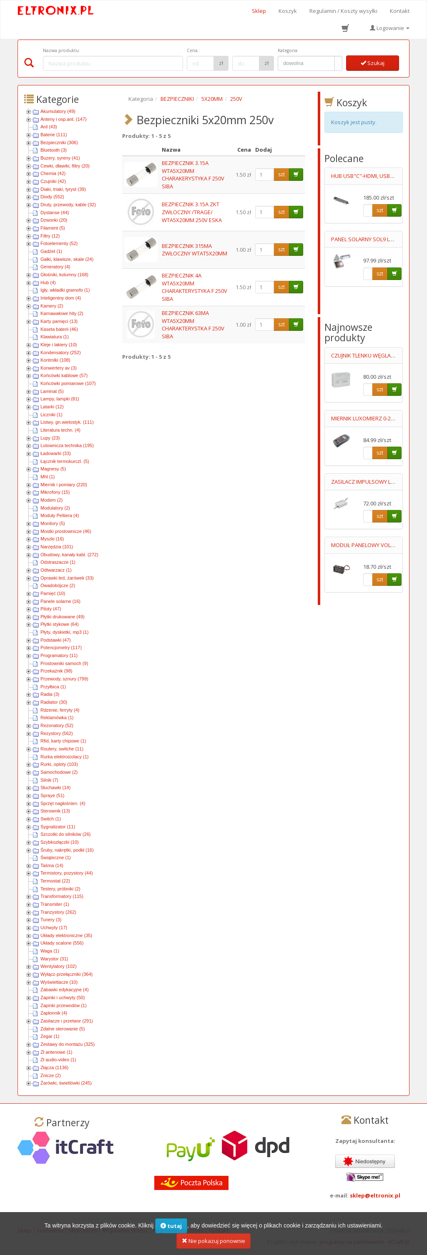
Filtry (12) (50, 235)
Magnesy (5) (53, 468)
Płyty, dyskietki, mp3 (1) (64, 632)
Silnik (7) (49, 780)
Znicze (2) (50, 1075)
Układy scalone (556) (61, 942)
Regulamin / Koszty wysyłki (343, 11)
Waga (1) (49, 950)
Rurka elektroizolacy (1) (64, 756)
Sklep (259, 11)
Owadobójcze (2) (57, 585)
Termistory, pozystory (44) (66, 872)
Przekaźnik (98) (56, 670)
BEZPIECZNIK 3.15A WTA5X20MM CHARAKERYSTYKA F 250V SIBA (193, 174)
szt (281, 174)
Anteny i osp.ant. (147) (63, 119)
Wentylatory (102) (58, 966)
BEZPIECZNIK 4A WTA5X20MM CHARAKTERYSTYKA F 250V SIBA (194, 287)
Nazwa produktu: (61, 50)
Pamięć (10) (52, 593)
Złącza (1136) (54, 1067)
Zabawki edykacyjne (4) (64, 989)
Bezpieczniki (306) (59, 142)
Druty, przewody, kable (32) (68, 204)
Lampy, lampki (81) (59, 398)
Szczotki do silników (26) (65, 834)
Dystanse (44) (54, 212)
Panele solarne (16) (60, 601)
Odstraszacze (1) (57, 562)
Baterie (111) (53, 134)
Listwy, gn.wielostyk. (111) (67, 422)
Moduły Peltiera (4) (59, 515)
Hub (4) (48, 282)
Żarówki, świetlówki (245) (66, 1082)
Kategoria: (288, 50)
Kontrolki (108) (55, 360)
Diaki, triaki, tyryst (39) (63, 189)
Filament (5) (52, 227)
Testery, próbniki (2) (60, 888)
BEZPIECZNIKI (177, 98)
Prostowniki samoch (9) (64, 663)
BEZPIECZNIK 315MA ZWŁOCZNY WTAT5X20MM (194, 250)
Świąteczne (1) (55, 857)
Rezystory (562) (56, 733)
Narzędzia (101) (56, 546)
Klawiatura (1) (54, 336)
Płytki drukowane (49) (62, 616)
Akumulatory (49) (57, 111)
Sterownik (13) (55, 810)
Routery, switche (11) (61, 748)
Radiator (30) (53, 702)
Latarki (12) (52, 406)
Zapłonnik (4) (53, 1012)
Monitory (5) (52, 523)
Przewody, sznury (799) (64, 678)
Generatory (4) (55, 266)
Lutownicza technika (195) (67, 445)
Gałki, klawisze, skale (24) (66, 259)
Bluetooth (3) (53, 150)
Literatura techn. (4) (60, 430)
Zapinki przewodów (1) (63, 1005)
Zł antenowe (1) (56, 1052)
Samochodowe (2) (59, 772)
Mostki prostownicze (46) (65, 531)
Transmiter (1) (54, 904)
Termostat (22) (55, 880)
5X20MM (212, 98)
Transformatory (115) (61, 896)
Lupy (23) (50, 437)
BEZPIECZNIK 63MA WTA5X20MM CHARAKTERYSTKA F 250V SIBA (193, 324)
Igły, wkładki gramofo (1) (65, 290)
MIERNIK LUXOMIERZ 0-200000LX (371, 418)
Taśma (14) (51, 865)
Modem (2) (51, 500)
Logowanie (389, 28)
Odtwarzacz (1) (56, 570)
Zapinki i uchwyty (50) (62, 997)
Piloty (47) (50, 608)
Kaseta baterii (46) (59, 329)
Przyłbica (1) (53, 686)
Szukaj (372, 63)
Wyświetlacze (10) (59, 982)
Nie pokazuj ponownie (213, 1245)
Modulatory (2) (55, 507)
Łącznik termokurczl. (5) (64, 461)
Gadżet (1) (51, 251)
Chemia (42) (53, 173)
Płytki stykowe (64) (59, 624)
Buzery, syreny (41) (60, 157)
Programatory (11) (59, 655)
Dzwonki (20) (53, 220)
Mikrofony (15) (55, 492)
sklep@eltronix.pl (375, 1195)
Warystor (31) (54, 958)
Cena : (193, 50)
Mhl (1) (47, 476)
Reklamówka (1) (56, 717)
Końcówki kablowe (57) (64, 375)
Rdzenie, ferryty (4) (60, 710)
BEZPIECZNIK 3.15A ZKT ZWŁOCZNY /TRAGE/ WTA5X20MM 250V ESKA (192, 211)
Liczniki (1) (51, 414)
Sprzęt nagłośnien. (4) (62, 803)
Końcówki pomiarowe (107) (68, 383)
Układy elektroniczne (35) (66, 935)
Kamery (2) (51, 305)
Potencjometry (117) (61, 647)
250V (236, 98)
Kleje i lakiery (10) (58, 344)
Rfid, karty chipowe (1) (63, 740)
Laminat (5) (52, 391)
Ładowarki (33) (55, 453)
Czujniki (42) (53, 181)
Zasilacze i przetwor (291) (66, 1020)
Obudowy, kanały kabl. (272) (69, 554)
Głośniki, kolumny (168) (64, 274)
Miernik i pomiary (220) (63, 484)
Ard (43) (48, 126)
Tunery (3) (50, 919)
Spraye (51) (52, 795)
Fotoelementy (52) (59, 243)
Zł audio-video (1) (58, 1059)
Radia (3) (49, 694)
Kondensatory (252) (60, 352)
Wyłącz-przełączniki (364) (66, 974)
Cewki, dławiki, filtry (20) (65, 165)
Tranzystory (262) (58, 912)
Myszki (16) (52, 538)
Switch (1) (50, 818)
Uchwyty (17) (53, 927)
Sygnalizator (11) (57, 826)
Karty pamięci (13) (59, 321)
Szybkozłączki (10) (59, 842)
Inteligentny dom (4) (60, 297)
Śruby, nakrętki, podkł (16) (67, 850)
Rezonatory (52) (56, 725)
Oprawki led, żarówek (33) (67, 577)
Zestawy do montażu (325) (67, 1044)
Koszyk (288, 11)
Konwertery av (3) (58, 367)
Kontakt (399, 11)
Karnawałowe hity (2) (61, 313)
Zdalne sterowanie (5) (62, 1028)
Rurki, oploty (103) (59, 764)
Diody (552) (52, 196)
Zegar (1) (49, 1036)
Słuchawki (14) (55, 787)
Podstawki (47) (55, 640)
